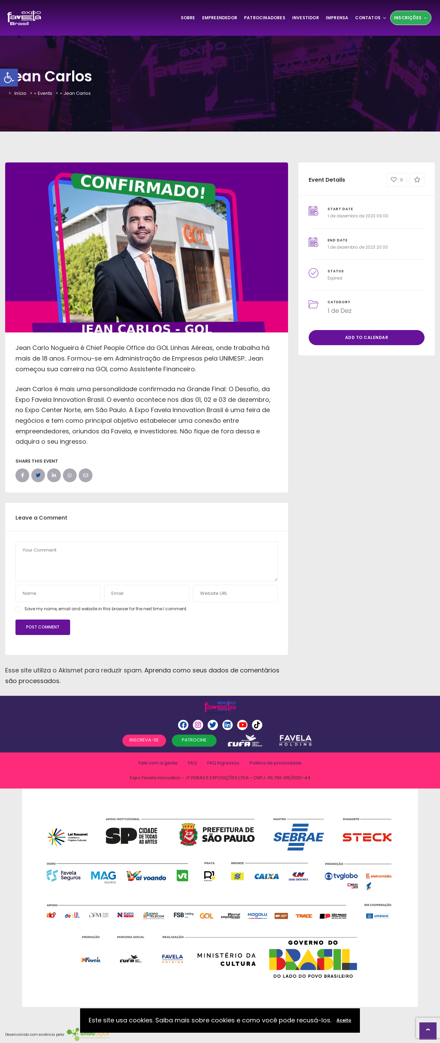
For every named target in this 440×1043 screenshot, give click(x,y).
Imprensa (337, 18)
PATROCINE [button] (194, 740)
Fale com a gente (158, 763)
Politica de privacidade (275, 763)
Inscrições (411, 18)
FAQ (192, 763)
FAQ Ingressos (223, 763)
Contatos (371, 18)
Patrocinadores (264, 18)
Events (45, 93)
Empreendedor (219, 18)
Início (20, 93)
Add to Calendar (366, 337)
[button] (9, 78)
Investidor (305, 18)
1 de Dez (340, 310)
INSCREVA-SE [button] (144, 740)
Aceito (344, 1020)
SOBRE (188, 18)
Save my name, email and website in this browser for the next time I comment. (105, 609)
